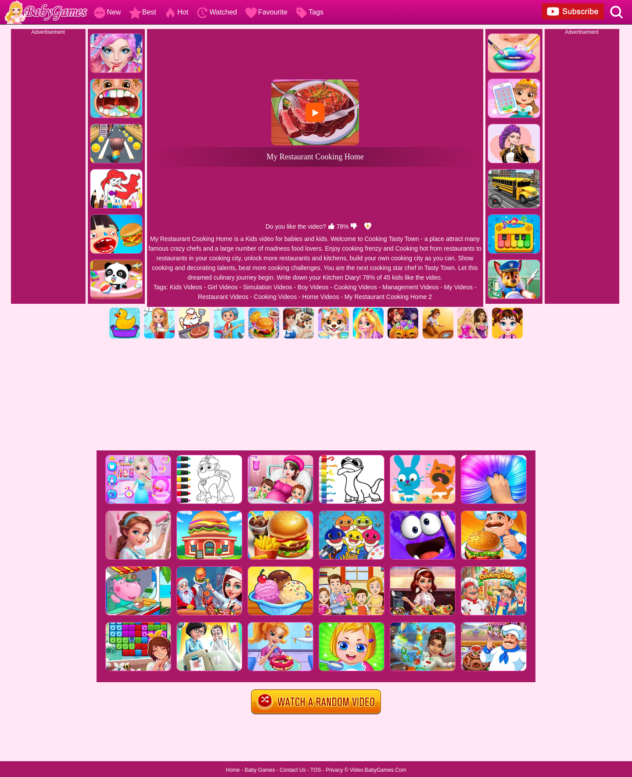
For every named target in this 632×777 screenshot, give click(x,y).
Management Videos (410, 287)
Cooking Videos (355, 287)
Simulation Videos (267, 287)
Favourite (266, 12)
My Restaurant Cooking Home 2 (388, 296)
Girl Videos (222, 287)
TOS (315, 770)
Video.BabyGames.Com (378, 770)
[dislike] (353, 226)
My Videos (458, 287)
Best (142, 12)
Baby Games (259, 770)
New (107, 12)
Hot (176, 12)
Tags (309, 12)
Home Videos (320, 296)
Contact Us (292, 770)
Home (233, 770)
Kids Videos (186, 287)
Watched (216, 12)
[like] (331, 226)
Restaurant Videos (223, 296)
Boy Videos (313, 287)
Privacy (334, 770)
